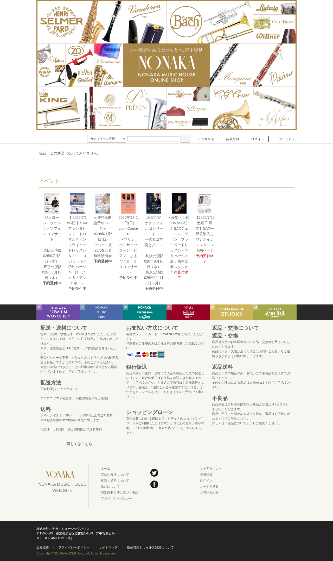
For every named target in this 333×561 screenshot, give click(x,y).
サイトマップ (108, 547)
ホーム (105, 468)
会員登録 (230, 139)
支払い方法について (115, 474)
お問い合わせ (209, 492)
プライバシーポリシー (116, 498)
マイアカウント (211, 468)
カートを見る (209, 486)
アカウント (203, 139)
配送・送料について (115, 480)
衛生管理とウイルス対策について (150, 547)
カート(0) (283, 139)
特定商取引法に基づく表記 (119, 492)
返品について (110, 486)
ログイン (255, 139)
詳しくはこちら (79, 444)
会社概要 (42, 547)
